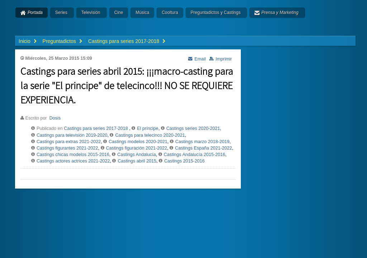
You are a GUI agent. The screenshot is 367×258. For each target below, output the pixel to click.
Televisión (90, 12)
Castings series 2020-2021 (193, 128)
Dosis (55, 118)
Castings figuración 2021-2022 (136, 148)
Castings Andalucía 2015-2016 (194, 154)
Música (142, 12)
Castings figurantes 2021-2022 (67, 148)
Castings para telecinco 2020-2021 (150, 135)
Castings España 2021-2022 (203, 148)
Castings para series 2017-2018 (96, 128)
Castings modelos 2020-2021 (138, 141)
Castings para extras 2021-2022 (69, 141)
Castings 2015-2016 (184, 161)
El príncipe (147, 128)
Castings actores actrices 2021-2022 (73, 161)
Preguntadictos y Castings (215, 12)
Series (61, 12)
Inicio (24, 41)
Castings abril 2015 (137, 161)
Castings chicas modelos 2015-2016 (73, 154)
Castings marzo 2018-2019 (202, 141)
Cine (118, 12)
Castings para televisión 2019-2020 (72, 135)
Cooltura (170, 12)
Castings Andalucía (136, 154)
